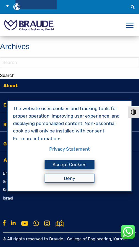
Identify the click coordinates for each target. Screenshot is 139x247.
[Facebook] (4, 223)
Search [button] (7, 75)
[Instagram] (47, 223)
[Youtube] (24, 223)
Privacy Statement (69, 149)
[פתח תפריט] (129, 25)
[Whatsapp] (36, 223)
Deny (69, 178)
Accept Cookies (69, 164)
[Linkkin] (13, 223)
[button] (9, 5)
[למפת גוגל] (59, 223)
